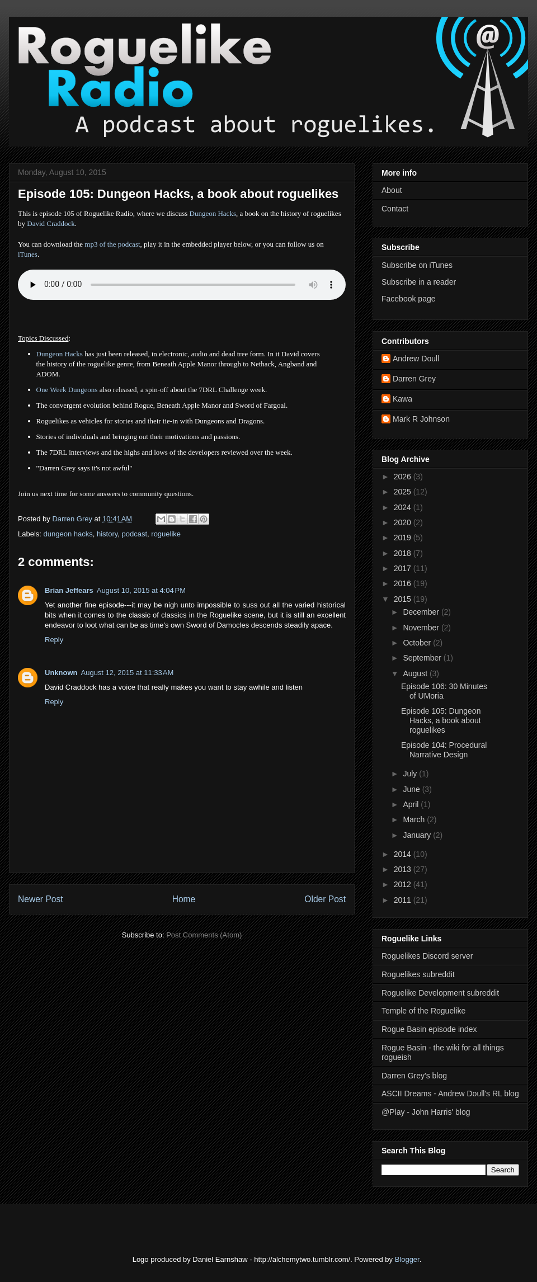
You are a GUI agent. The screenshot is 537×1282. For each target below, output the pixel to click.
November (422, 627)
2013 (403, 869)
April (412, 804)
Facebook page (408, 298)
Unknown (61, 672)
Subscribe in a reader (418, 281)
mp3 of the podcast (112, 244)
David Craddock (51, 223)
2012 (403, 884)
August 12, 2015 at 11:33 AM (127, 672)
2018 (403, 553)
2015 (403, 599)
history (107, 534)
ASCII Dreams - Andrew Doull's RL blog (450, 1093)
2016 (403, 583)
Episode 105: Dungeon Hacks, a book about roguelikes (441, 720)
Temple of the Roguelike (423, 1010)
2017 (403, 568)
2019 (403, 537)
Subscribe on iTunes (417, 265)
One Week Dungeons (67, 389)
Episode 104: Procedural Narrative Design (444, 750)
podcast (135, 534)
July (411, 773)
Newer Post (40, 899)
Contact (394, 208)
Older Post (325, 899)
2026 (403, 476)
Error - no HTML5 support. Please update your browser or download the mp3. (182, 285)
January (418, 835)
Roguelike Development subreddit (440, 992)
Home (184, 899)
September (423, 657)
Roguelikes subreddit (418, 974)
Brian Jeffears (69, 590)
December (422, 611)
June (412, 789)
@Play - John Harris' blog (425, 1111)
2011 (403, 899)
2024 (403, 507)
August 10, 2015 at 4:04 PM (141, 590)
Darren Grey (414, 378)
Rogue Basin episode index (429, 1029)
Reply (54, 639)
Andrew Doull (416, 358)
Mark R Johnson (421, 418)
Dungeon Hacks (213, 213)
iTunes (27, 254)
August (416, 673)
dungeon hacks (68, 534)
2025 (403, 491)
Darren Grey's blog (414, 1075)
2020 (403, 522)
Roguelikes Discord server (427, 955)
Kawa (402, 398)
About (391, 190)
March (415, 819)
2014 (403, 854)
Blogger (407, 1259)
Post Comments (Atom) (204, 935)
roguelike (166, 534)
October (418, 642)
